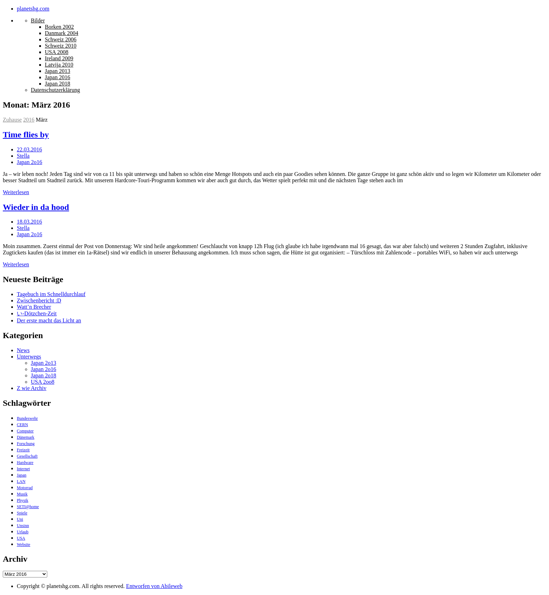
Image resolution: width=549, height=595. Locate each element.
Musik (22, 494)
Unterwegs (29, 357)
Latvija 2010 (59, 65)
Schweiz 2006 (60, 39)
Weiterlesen (16, 192)
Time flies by (26, 134)
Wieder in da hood (36, 207)
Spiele (22, 513)
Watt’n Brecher (34, 307)
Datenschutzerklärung (55, 90)
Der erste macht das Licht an (49, 320)
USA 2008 (56, 52)
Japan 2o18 (43, 375)
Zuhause (12, 120)
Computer (25, 431)
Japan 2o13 (43, 363)
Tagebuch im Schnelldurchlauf (51, 294)
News (23, 350)
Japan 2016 (57, 77)
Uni (20, 519)
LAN (21, 481)
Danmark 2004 (61, 33)
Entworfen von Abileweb (154, 586)
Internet (23, 468)
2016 (28, 120)
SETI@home (28, 506)
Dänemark (25, 437)
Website (23, 544)
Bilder (38, 20)
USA (21, 538)
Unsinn (23, 525)
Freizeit (23, 449)
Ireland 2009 (59, 58)
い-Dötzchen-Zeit (37, 313)
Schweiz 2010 (60, 46)
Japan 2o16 (29, 162)
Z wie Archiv (31, 388)
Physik (22, 500)
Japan (21, 475)
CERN (22, 424)
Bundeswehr (27, 418)
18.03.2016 (29, 222)
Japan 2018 (57, 84)
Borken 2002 (59, 27)
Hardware (25, 462)
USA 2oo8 (42, 382)
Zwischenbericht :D (39, 300)
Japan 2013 (57, 71)
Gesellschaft (27, 456)
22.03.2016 (29, 149)
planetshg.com (33, 9)
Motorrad (25, 487)
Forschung (26, 443)
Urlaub (22, 531)
